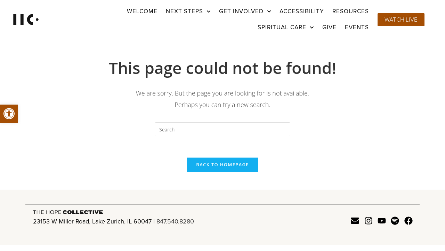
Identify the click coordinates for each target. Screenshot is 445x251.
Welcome (142, 11)
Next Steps (188, 11)
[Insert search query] (222, 129)
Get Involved (245, 11)
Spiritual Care (286, 27)
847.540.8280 (175, 221)
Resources (350, 11)
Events (357, 27)
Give (329, 27)
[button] (9, 114)
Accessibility (302, 11)
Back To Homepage (222, 164)
